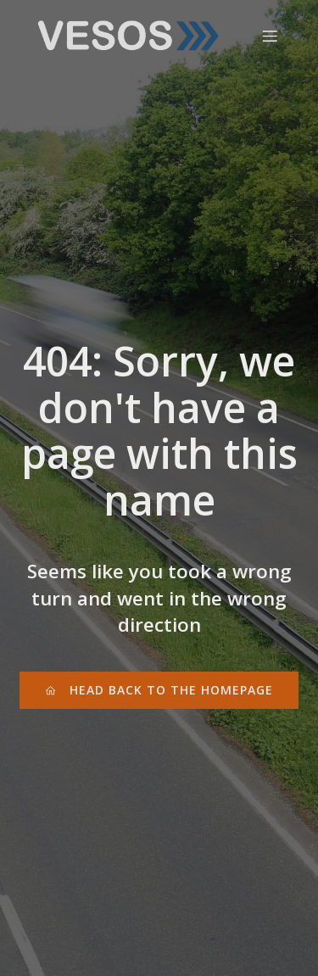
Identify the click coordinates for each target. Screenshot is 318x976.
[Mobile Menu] (269, 35)
